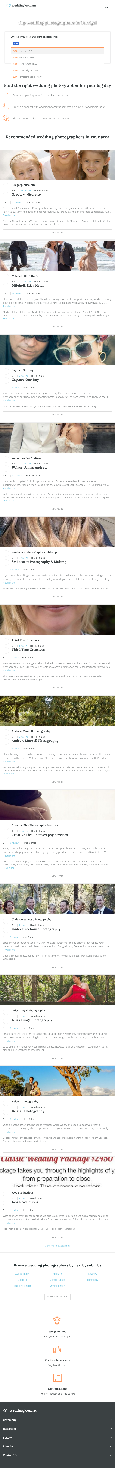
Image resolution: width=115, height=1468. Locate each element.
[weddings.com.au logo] (21, 5)
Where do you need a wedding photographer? (34, 36)
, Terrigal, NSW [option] (22, 51)
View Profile (57, 232)
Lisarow (92, 1273)
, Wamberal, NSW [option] (24, 57)
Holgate (57, 1273)
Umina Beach (57, 1285)
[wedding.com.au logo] (20, 1412)
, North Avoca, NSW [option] (25, 63)
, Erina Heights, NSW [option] (25, 70)
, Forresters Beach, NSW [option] (27, 76)
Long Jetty (92, 1279)
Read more (9, 215)
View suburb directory (57, 1297)
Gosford (22, 1279)
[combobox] (57, 43)
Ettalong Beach (22, 1285)
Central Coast (57, 1279)
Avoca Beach (22, 1273)
